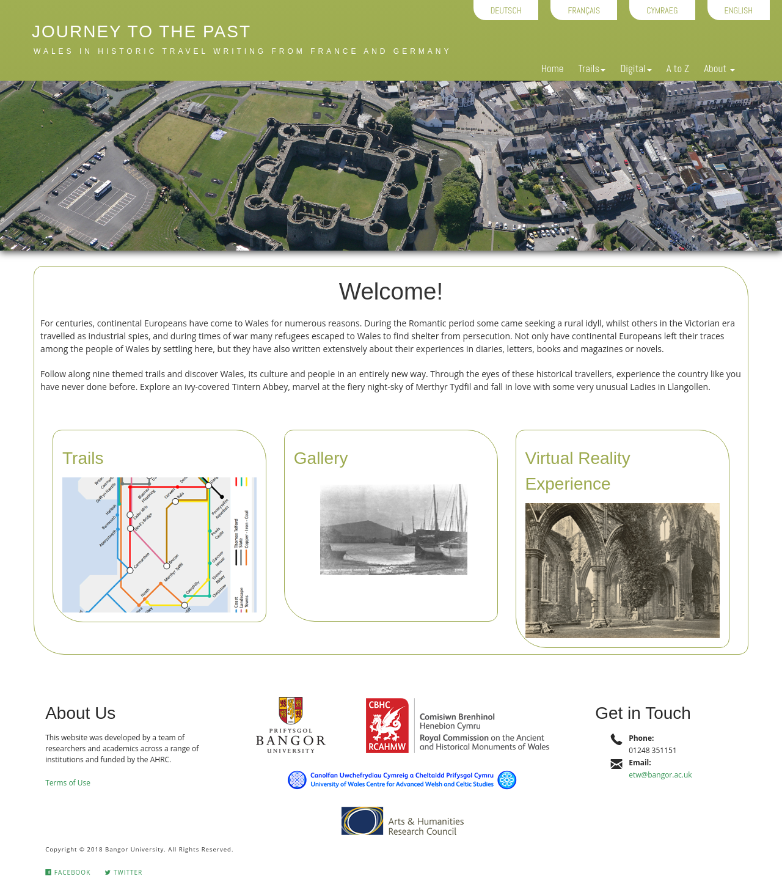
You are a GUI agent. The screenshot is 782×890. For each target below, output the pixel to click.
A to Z (678, 68)
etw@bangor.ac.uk (660, 775)
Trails (591, 68)
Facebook (67, 872)
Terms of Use (67, 783)
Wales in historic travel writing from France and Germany (242, 51)
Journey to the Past (141, 31)
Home (552, 68)
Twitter (123, 872)
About (719, 68)
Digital (635, 68)
